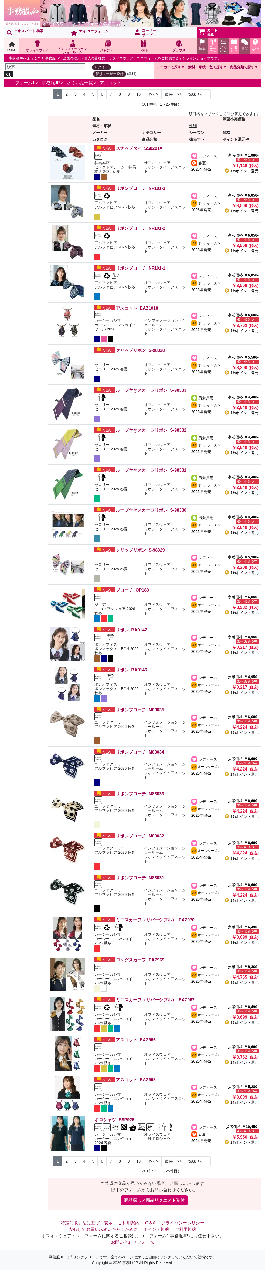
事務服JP (51, 82)
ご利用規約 (185, 1229)
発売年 (195, 139)
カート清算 (208, 32)
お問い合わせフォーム (132, 1242)
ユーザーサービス (145, 32)
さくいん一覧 (80, 82)
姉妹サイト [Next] (197, 94)
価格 (226, 132)
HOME (12, 47)
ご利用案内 (129, 1223)
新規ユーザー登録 (110, 74)
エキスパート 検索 (25, 32)
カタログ (99, 139)
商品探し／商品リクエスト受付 (154, 1200)
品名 (96, 119)
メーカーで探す (169, 67)
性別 (193, 126)
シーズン (196, 132)
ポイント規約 (156, 1229)
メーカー (99, 132)
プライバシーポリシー (182, 1223)
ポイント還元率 (236, 139)
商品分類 (149, 139)
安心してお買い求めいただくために (103, 1229)
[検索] (45, 66)
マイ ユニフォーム (89, 32)
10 (139, 94)
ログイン (101, 67)
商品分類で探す (242, 67)
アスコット (110, 82)
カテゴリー (151, 132)
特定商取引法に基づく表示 (87, 1223)
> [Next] (152, 94)
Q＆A (150, 1223)
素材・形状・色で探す (205, 67)
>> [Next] (173, 94)
